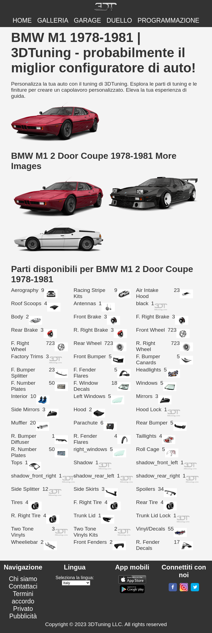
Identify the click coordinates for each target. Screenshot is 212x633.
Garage (87, 20)
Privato (23, 608)
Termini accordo (23, 597)
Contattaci (23, 586)
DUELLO (119, 20)
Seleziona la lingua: (74, 577)
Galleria (52, 20)
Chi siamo (23, 578)
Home (22, 20)
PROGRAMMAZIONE (168, 20)
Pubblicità (23, 616)
